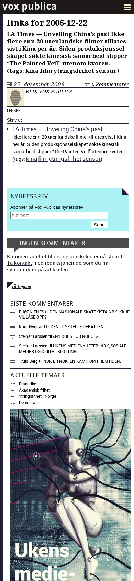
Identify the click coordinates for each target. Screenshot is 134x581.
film (43, 159)
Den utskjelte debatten (77, 326)
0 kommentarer (110, 84)
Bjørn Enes (31, 311)
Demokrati (28, 402)
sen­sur (91, 159)
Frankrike (27, 383)
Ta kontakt (19, 262)
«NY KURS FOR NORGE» (75, 336)
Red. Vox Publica (49, 91)
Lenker (14, 110)
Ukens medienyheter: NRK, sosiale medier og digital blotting (72, 348)
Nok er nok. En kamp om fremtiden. (82, 361)
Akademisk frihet (34, 390)
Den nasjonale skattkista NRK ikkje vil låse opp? (74, 314)
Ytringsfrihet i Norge (37, 396)
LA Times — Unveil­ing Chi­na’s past (57, 129)
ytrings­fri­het (65, 159)
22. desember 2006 (39, 84)
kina (31, 159)
